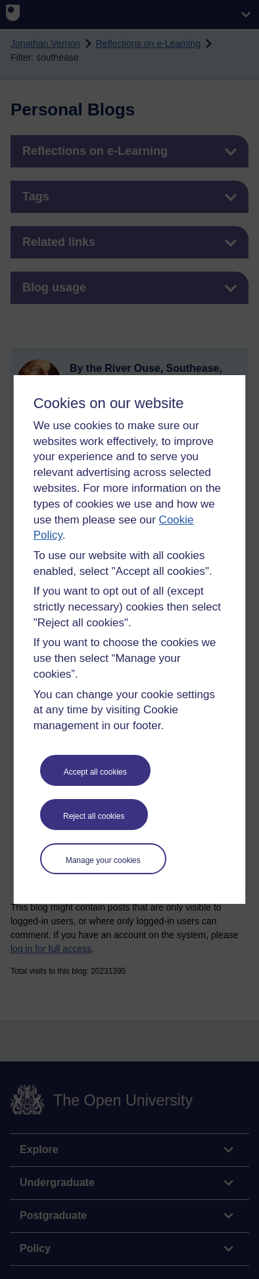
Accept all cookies (95, 772)
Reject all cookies (93, 816)
